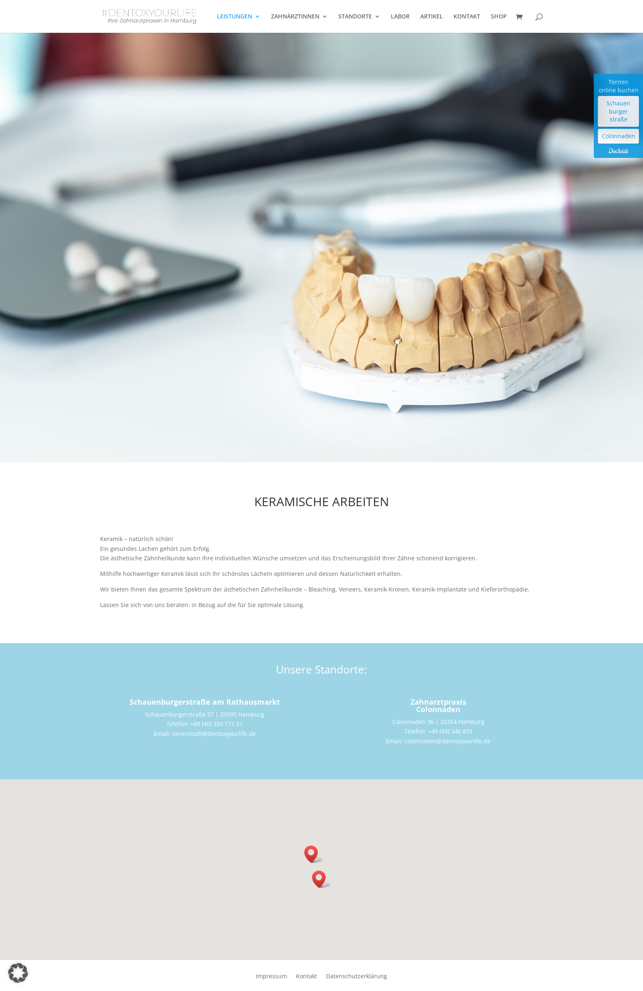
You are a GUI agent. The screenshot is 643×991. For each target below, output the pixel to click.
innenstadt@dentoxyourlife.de (214, 734)
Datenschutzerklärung (356, 976)
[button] (321, 879)
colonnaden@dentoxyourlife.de (447, 741)
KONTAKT (467, 17)
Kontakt (306, 976)
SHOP (499, 17)
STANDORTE (355, 17)
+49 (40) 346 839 (450, 731)
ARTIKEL (431, 17)
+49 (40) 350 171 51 (216, 724)
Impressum (271, 976)
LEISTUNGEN (234, 17)
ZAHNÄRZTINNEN (295, 17)
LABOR (400, 17)
